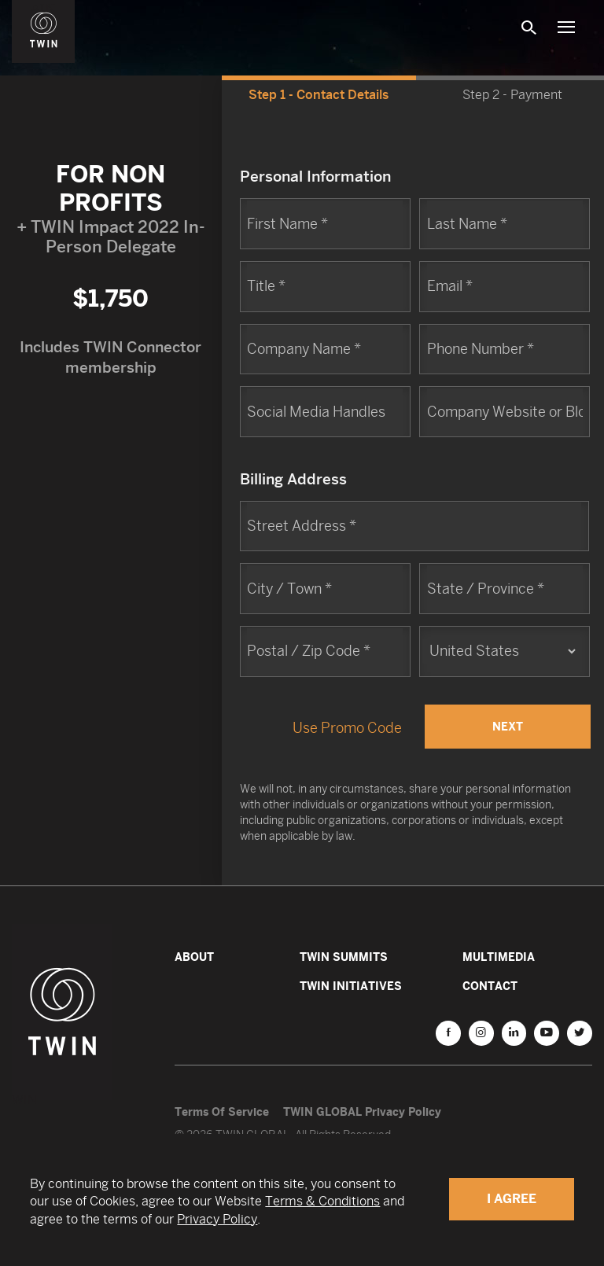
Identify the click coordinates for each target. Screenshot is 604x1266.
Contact (489, 985)
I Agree (511, 1198)
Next (507, 726)
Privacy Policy (217, 1219)
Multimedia (498, 956)
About (194, 956)
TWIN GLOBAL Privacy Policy (362, 1111)
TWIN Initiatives (351, 985)
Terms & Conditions (322, 1201)
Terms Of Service (222, 1111)
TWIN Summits (344, 956)
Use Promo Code (347, 727)
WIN (44, 8)
